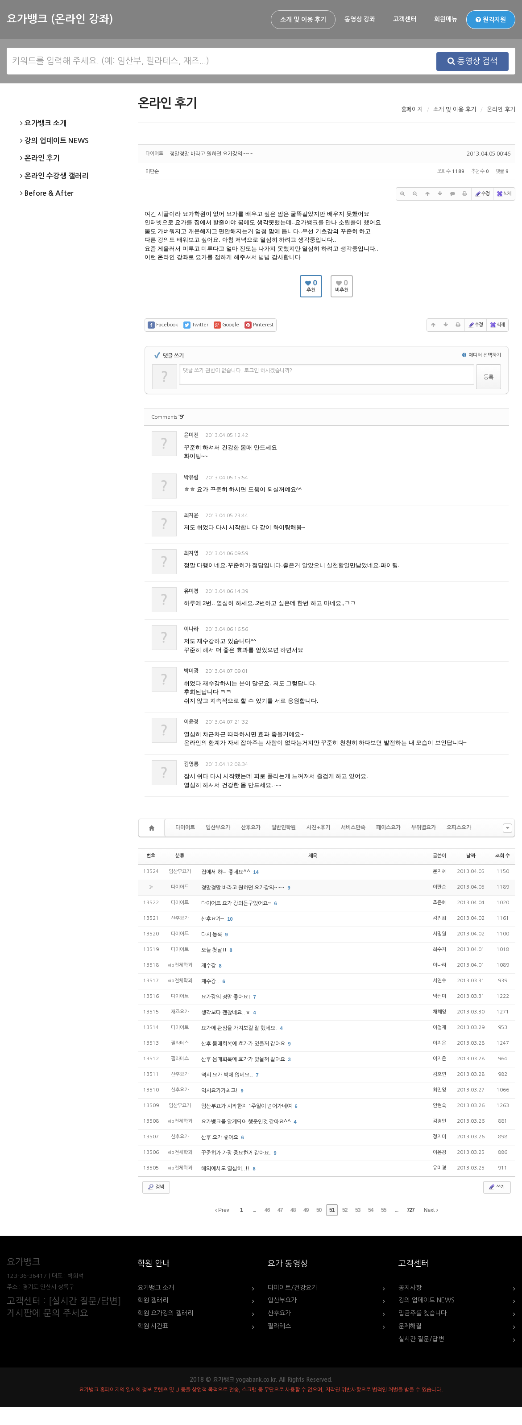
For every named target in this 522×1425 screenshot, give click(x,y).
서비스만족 (353, 827)
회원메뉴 (445, 19)
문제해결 (410, 1326)
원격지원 (491, 19)
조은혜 (439, 902)
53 (357, 1210)
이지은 (439, 1043)
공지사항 (410, 1288)
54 (370, 1210)
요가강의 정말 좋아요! (226, 997)
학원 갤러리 (152, 1300)
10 (230, 919)
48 (292, 1210)
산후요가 (251, 827)
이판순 (152, 171)
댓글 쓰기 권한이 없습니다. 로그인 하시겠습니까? (237, 370)
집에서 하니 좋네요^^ (226, 872)
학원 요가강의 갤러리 (165, 1313)
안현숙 (439, 1105)
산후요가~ (213, 919)
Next (431, 1210)
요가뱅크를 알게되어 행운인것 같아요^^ (246, 1121)
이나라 (439, 965)
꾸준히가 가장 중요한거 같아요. (236, 1153)
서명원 (439, 933)
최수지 (439, 949)
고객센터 (404, 19)
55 (383, 1210)
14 (256, 872)
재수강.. (211, 981)
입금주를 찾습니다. (423, 1313)
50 (318, 1210)
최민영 (439, 1089)
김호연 (439, 1074)
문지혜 (439, 871)
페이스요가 (388, 827)
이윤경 (439, 1152)
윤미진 (191, 435)
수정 (481, 194)
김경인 (439, 1121)
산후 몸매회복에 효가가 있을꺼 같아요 (243, 1043)
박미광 (191, 671)
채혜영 (439, 1011)
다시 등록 (212, 934)
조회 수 (502, 855)
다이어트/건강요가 (292, 1288)
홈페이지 (412, 109)
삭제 (503, 194)
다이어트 (185, 827)
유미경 (191, 591)
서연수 (439, 980)
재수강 (209, 965)
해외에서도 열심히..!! (226, 1168)
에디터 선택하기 (481, 355)
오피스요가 (459, 827)
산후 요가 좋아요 (220, 1137)
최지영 (191, 553)
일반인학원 (283, 827)
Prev (222, 1210)
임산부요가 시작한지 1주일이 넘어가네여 (247, 1106)
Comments (167, 417)
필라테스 (279, 1326)
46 (267, 1210)
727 (410, 1210)
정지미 (439, 1136)
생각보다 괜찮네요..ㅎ (226, 1012)
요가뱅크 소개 (43, 123)
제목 (312, 855)
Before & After (46, 193)
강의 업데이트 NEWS (54, 140)
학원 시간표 (152, 1326)
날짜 (470, 855)
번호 (150, 855)
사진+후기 (318, 827)
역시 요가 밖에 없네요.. (227, 1075)
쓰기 (496, 1186)
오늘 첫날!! (214, 950)
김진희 (439, 918)
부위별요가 (423, 827)
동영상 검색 (472, 61)
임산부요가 (218, 827)
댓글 (495, 630)
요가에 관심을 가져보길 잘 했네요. (239, 1028)
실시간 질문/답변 (421, 1339)
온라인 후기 (40, 158)
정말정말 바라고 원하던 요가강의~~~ (211, 154)
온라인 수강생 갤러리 (54, 176)
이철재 (439, 1027)
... (254, 1210)
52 (344, 1210)
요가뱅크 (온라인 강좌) (60, 19)
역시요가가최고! (220, 1090)
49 (305, 1210)
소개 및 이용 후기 (303, 19)
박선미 (439, 996)
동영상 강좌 (359, 19)
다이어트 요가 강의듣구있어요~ (237, 903)
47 (280, 1210)
